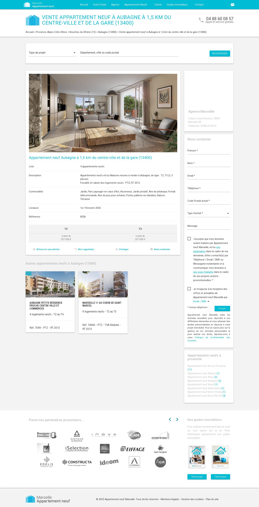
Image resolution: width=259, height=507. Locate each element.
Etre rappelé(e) (86, 249)
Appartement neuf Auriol (202, 384)
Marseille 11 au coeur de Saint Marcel (102, 304)
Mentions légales (170, 499)
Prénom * (192, 150)
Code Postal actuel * (198, 200)
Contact (199, 4)
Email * (191, 175)
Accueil (84, 4)
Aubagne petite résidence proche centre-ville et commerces (46, 305)
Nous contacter (162, 249)
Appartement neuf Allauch (203, 373)
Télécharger (197, 477)
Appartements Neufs (135, 4)
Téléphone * (194, 188)
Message (192, 225)
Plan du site (212, 499)
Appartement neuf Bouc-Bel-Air (206, 395)
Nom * (191, 163)
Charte (158, 4)
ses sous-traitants (203, 272)
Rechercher (219, 53)
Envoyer (222, 308)
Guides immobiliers (177, 4)
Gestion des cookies (192, 499)
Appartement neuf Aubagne (204, 380)
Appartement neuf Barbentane (205, 388)
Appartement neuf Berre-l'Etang (206, 391)
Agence (115, 4)
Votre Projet (99, 4)
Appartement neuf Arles (202, 377)
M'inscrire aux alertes (48, 249)
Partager (124, 249)
